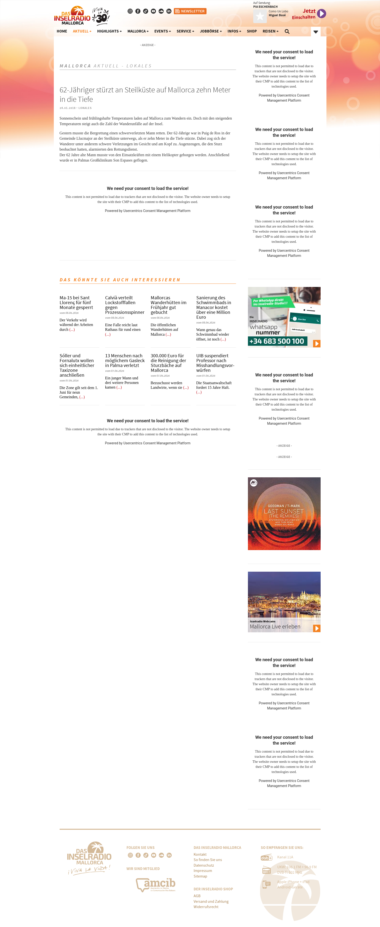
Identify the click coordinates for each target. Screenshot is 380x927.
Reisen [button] (269, 31)
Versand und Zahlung (211, 901)
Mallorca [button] (136, 31)
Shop (252, 31)
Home (62, 31)
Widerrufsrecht (206, 906)
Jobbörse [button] (209, 31)
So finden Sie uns (208, 859)
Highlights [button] (108, 31)
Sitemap (200, 876)
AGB (197, 896)
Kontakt (200, 854)
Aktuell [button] (80, 31)
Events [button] (161, 31)
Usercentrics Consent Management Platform (156, 211)
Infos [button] (233, 31)
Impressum (203, 870)
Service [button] (184, 31)
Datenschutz (204, 865)
